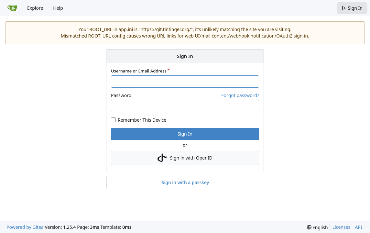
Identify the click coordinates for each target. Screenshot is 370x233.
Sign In (185, 134)
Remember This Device (142, 119)
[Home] (12, 8)
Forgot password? (240, 95)
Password (121, 95)
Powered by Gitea (25, 227)
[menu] (317, 227)
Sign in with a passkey (185, 182)
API (358, 227)
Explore (35, 8)
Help (58, 8)
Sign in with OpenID (185, 157)
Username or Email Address (139, 71)
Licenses (341, 227)
